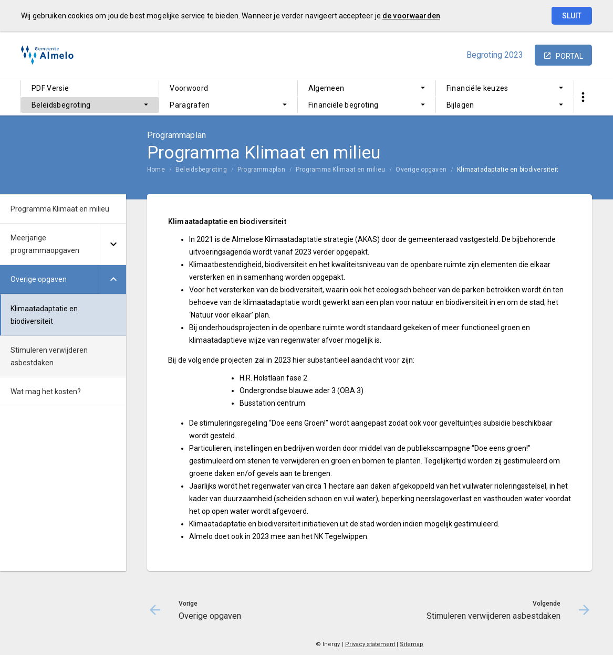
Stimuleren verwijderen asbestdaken (49, 356)
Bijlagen (460, 105)
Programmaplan (261, 169)
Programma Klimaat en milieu (340, 169)
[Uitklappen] (113, 244)
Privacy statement (370, 644)
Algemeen (326, 88)
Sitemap (411, 644)
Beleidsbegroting (61, 105)
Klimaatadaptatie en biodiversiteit (507, 169)
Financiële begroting (343, 105)
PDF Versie (50, 88)
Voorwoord (189, 88)
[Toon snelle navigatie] (583, 97)
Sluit (571, 16)
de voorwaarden (411, 16)
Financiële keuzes (477, 88)
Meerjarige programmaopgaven (45, 244)
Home (156, 169)
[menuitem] (89, 88)
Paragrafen (190, 105)
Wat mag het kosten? (46, 391)
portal (569, 56)
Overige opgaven (421, 169)
